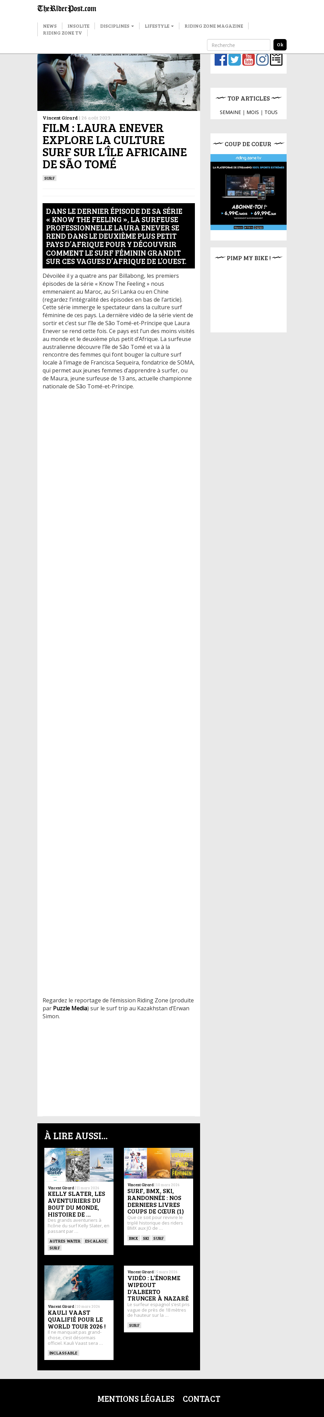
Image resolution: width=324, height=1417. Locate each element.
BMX (133, 1238)
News (50, 25)
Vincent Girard (60, 117)
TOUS (271, 112)
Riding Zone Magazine (213, 25)
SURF (49, 178)
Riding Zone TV (62, 32)
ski (146, 1238)
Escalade (96, 1241)
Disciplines (117, 25)
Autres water (65, 1241)
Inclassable (64, 1352)
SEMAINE (230, 112)
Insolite (78, 25)
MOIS (252, 112)
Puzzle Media (70, 1008)
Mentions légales (135, 1398)
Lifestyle (159, 25)
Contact (201, 1398)
